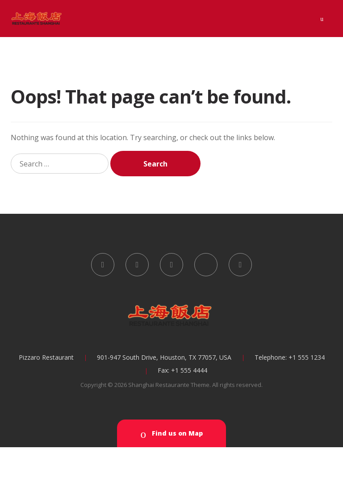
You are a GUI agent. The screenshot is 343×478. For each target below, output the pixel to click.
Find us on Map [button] (171, 434)
